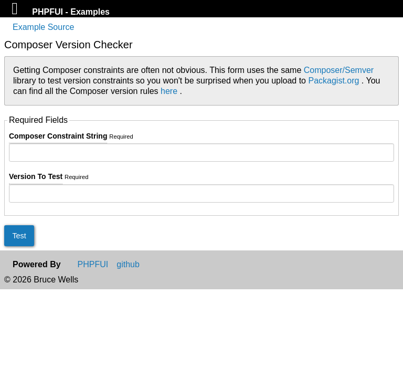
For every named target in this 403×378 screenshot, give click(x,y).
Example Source (43, 27)
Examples (90, 11)
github (128, 264)
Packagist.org (334, 80)
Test (19, 236)
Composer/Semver (339, 70)
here (170, 91)
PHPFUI (48, 11)
